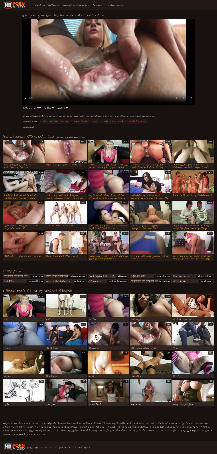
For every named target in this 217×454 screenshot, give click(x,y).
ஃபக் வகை (97, 5)
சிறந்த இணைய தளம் (115, 5)
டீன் (95, 121)
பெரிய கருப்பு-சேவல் (113, 121)
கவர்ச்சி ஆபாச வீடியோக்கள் (47, 5)
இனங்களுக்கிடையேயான (55, 121)
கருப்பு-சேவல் (81, 121)
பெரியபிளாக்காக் (137, 121)
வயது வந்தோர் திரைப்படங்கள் (76, 5)
